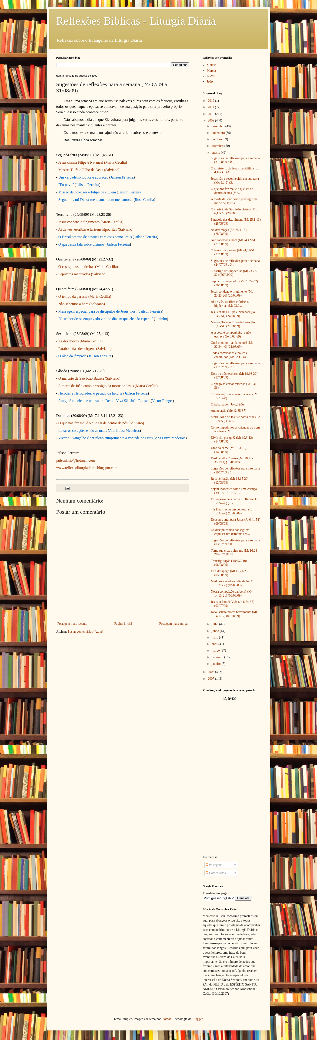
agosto (216, 152)
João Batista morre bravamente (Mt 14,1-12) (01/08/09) (234, 614)
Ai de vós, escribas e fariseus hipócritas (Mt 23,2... (230, 303)
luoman (166, 1019)
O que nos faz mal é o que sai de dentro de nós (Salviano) (101, 423)
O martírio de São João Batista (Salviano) (89, 378)
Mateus (211, 65)
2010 (211, 114)
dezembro (218, 126)
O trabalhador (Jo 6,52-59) (228, 404)
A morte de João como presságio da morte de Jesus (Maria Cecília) (108, 386)
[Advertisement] (232, 778)
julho (215, 624)
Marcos (212, 70)
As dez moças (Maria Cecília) (80, 341)
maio (215, 637)
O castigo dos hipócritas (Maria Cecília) (88, 267)
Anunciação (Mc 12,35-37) (228, 410)
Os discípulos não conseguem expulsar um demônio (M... (230, 532)
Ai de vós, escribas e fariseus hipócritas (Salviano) (95, 229)
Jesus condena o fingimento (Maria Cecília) (90, 222)
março (216, 650)
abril (215, 644)
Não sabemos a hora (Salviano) (81, 304)
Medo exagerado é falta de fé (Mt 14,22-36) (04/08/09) (232, 583)
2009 (211, 120)
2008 (211, 672)
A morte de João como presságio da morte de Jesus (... (234, 201)
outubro (217, 139)
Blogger (197, 1019)
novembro (219, 133)
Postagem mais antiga (173, 623)
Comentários (216, 873)
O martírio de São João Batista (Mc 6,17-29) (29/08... (234, 211)
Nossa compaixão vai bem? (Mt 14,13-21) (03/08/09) (231, 593)
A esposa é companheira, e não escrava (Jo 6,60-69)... (231, 334)
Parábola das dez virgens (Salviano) (85, 349)
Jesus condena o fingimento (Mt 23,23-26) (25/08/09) (232, 293)
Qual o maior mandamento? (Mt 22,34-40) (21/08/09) (232, 344)
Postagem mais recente (72, 623)
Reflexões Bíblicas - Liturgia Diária (136, 21)
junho (216, 631)
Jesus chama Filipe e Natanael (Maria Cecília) (92, 162)
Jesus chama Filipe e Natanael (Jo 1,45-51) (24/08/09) (233, 314)
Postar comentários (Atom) (85, 631)
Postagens (214, 865)
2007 (211, 678)
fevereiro (218, 657)
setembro (218, 146)
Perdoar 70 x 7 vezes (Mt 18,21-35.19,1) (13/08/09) (232, 460)
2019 (211, 100)
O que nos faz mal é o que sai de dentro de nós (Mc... (232, 191)
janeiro (216, 663)
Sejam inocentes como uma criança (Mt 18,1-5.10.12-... (234, 491)
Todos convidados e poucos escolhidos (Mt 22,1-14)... (229, 355)
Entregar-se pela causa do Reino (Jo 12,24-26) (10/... (234, 501)
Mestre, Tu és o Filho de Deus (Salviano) (89, 170)
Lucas (210, 76)
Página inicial (123, 623)
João (210, 81)
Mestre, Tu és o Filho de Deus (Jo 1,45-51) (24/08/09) (233, 324)
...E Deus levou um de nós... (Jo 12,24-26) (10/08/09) (231, 511)
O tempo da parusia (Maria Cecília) (84, 296)
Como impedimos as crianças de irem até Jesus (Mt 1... (235, 429)
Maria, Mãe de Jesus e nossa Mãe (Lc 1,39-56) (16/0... (235, 419)
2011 (211, 107)
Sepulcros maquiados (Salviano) (82, 274)
